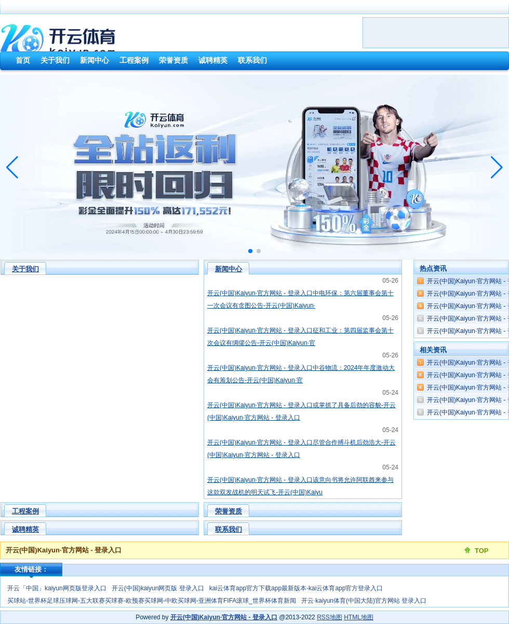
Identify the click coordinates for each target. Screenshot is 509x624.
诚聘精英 (25, 529)
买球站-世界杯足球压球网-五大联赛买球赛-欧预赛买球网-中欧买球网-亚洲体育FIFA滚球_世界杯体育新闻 (151, 600)
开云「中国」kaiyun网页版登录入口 (56, 588)
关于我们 (25, 269)
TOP (482, 550)
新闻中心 (228, 269)
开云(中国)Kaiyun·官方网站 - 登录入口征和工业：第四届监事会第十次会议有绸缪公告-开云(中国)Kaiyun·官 (300, 336)
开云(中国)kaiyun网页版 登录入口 (158, 588)
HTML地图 (358, 617)
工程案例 (25, 511)
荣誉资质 (228, 511)
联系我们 (228, 529)
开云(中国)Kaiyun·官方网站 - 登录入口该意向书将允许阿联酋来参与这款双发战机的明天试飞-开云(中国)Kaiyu (300, 486)
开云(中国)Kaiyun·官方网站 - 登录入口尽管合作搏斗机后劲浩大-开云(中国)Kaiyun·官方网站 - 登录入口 (301, 449)
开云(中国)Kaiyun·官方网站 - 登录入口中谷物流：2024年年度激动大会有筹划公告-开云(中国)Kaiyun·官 (301, 374)
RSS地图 (329, 617)
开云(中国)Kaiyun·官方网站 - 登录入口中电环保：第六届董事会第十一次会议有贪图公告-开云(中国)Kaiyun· (300, 299)
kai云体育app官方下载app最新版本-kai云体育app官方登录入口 (296, 588)
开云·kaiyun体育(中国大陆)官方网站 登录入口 (363, 600)
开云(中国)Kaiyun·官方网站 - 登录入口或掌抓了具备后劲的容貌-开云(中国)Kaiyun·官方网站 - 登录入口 (301, 411)
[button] (497, 167)
